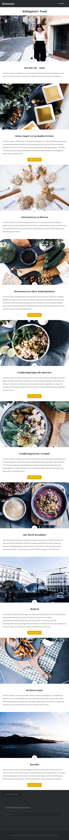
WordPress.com (52, 835)
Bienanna (8, 3)
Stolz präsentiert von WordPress (22, 835)
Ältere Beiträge (11, 794)
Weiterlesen (34, 159)
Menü (62, 3)
